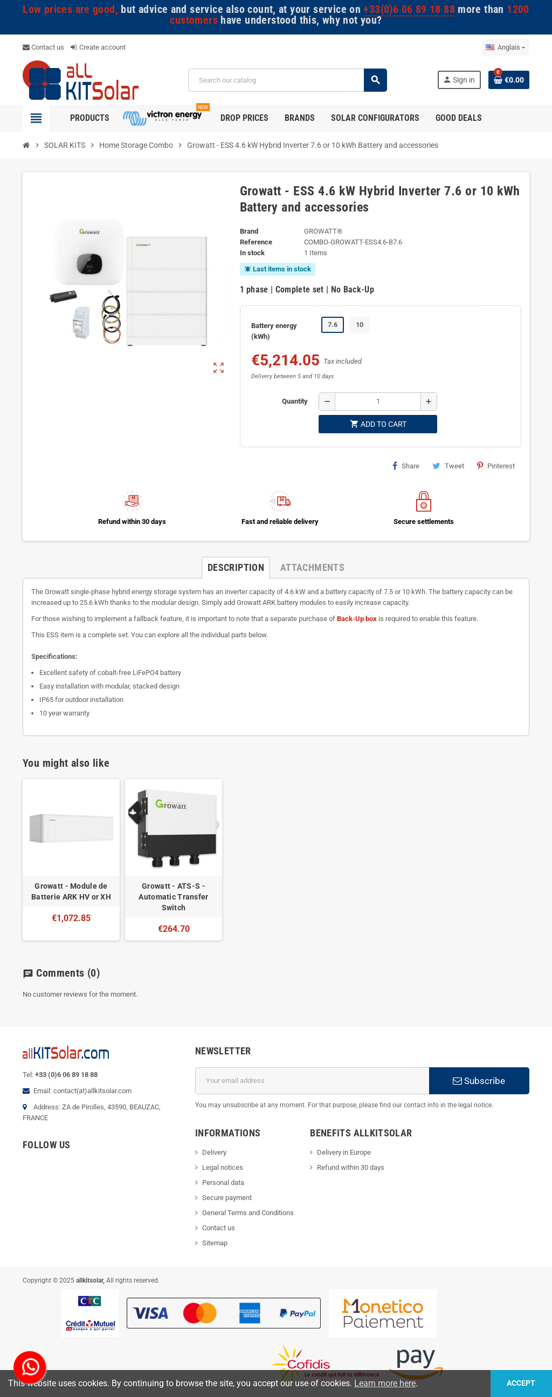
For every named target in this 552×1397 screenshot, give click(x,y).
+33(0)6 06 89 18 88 (408, 9)
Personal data (223, 1182)
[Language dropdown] (505, 47)
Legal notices (222, 1167)
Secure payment (227, 1198)
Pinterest (496, 465)
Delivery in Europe (344, 1152)
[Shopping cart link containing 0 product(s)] (508, 80)
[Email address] (312, 1080)
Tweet (448, 465)
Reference (256, 242)
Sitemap (214, 1243)
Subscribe (479, 1080)
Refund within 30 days (350, 1167)
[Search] (287, 80)
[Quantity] (378, 401)
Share (405, 465)
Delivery (214, 1152)
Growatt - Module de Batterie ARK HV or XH (71, 891)
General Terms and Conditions (248, 1213)
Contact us (43, 47)
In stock (252, 253)
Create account (98, 47)
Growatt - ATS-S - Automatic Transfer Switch (173, 897)
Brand (249, 231)
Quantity (295, 401)
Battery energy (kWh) (274, 331)
